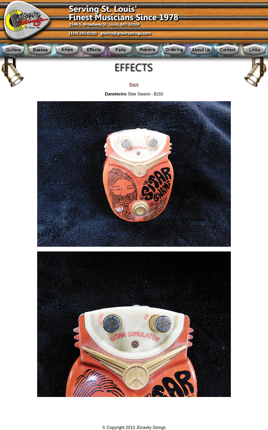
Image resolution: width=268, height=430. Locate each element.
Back (134, 84)
